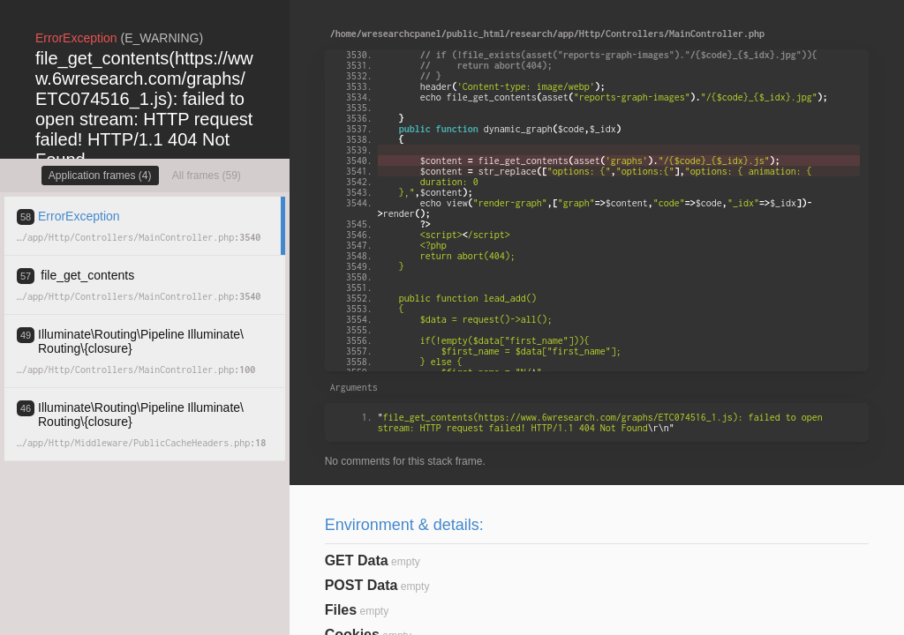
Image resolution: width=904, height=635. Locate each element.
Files (341, 609)
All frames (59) (206, 175)
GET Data (356, 560)
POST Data (361, 585)
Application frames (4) (100, 175)
